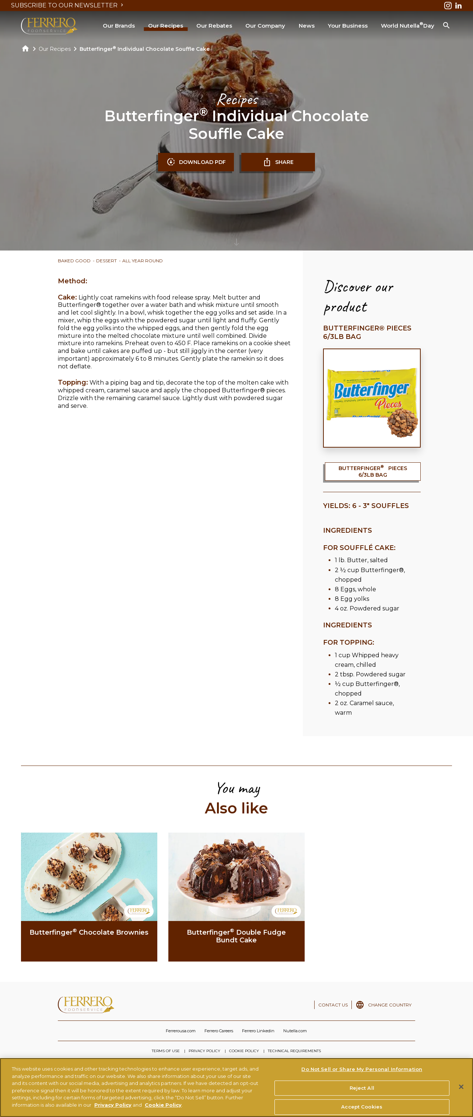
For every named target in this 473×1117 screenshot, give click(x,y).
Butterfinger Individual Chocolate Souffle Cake (145, 49)
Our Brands (119, 25)
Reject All (362, 1092)
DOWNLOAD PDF (196, 162)
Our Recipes (165, 25)
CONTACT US (333, 1005)
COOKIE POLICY (244, 1050)
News (307, 25)
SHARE (278, 162)
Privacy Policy (113, 1108)
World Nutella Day (407, 25)
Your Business (348, 25)
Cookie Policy (163, 1108)
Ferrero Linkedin (258, 1030)
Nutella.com (295, 1030)
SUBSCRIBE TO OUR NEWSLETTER (68, 5)
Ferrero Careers (218, 1030)
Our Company (265, 25)
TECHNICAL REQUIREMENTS (294, 1050)
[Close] (461, 1090)
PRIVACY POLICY (204, 1050)
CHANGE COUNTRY (389, 1005)
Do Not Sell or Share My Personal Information (361, 1073)
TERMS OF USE (166, 1050)
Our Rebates (214, 25)
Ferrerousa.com (181, 1030)
